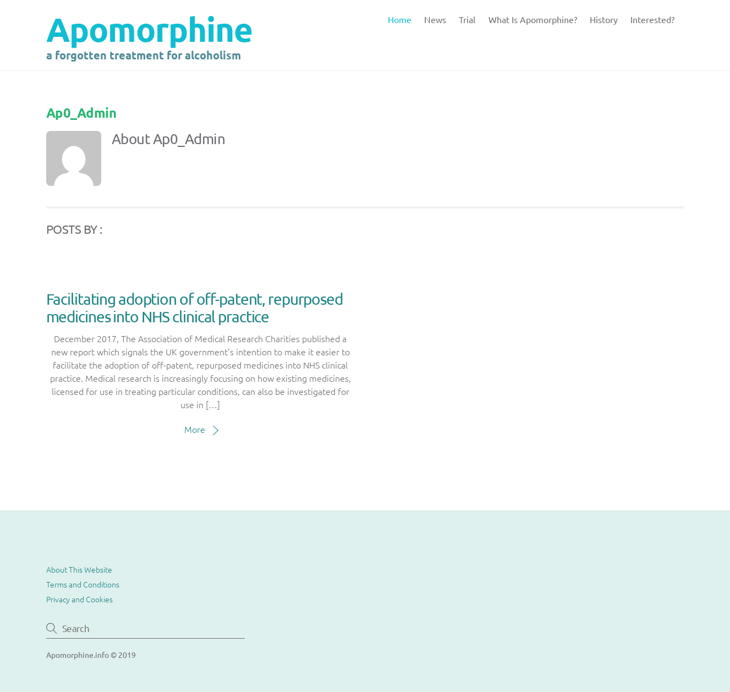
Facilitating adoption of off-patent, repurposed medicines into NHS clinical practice (194, 308)
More (194, 429)
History (604, 19)
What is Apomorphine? (533, 19)
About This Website (79, 569)
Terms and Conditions (82, 584)
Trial (467, 19)
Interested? (652, 19)
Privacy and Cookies (79, 599)
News (435, 19)
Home (399, 19)
